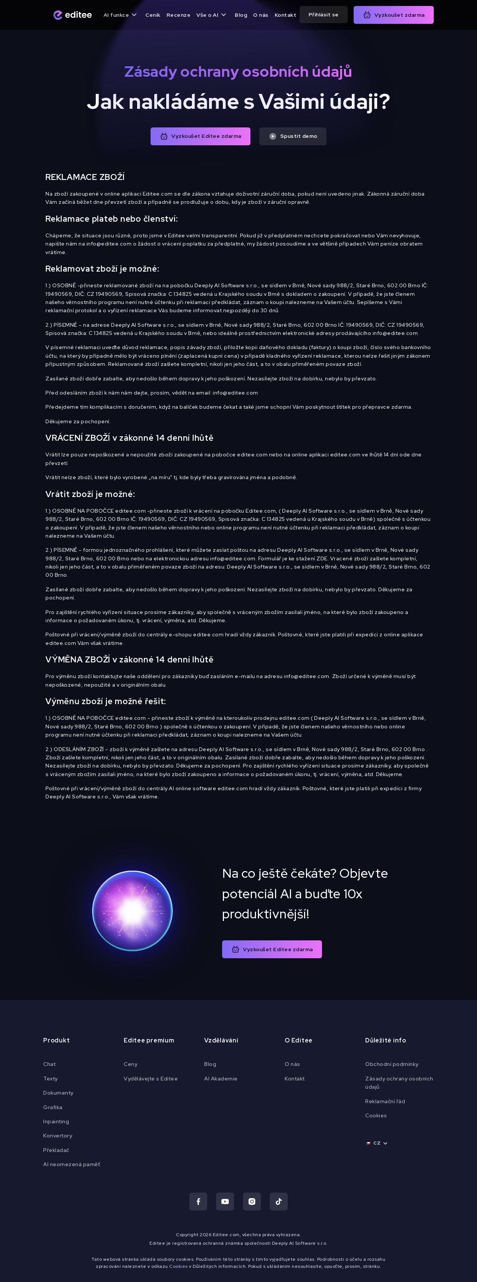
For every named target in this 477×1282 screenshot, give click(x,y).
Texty (50, 1078)
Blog (241, 15)
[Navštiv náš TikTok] (279, 1201)
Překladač (56, 1150)
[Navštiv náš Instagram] (252, 1201)
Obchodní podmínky (391, 1064)
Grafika (53, 1107)
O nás (261, 15)
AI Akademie (221, 1078)
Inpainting (56, 1121)
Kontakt (286, 15)
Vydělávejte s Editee (151, 1078)
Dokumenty (58, 1092)
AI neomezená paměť (71, 1164)
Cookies (376, 1115)
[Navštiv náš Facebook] (198, 1201)
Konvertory (57, 1135)
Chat (49, 1064)
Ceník (153, 15)
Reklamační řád (385, 1101)
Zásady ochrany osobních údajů (399, 1082)
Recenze (179, 15)
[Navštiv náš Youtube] (225, 1201)
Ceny (130, 1064)
